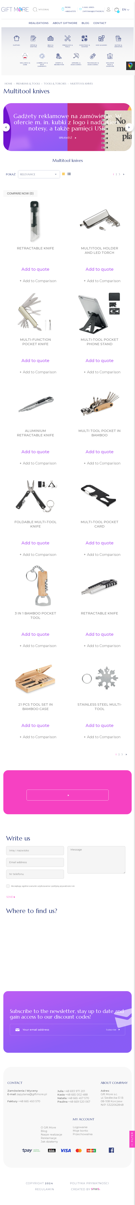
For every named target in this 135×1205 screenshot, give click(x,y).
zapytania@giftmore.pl (93, 11)
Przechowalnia (82, 1134)
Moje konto (80, 1130)
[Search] (43, 9)
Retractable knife (35, 248)
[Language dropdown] (125, 9)
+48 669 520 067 (79, 1101)
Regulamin (44, 1189)
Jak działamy (49, 1141)
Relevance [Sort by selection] (39, 174)
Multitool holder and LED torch (99, 250)
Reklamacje (49, 1138)
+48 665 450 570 (29, 1101)
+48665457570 (70, 11)
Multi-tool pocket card (99, 524)
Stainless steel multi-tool (100, 706)
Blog (44, 1131)
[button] (6, 127)
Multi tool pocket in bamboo (99, 433)
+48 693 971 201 (74, 1091)
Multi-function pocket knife (35, 342)
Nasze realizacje (51, 1134)
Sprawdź (67, 137)
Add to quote (35, 269)
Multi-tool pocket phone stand (99, 342)
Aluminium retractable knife (35, 433)
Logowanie (80, 1127)
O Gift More (48, 1127)
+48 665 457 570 (78, 1098)
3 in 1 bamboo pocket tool (35, 615)
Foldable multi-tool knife (35, 524)
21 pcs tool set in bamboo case (35, 706)
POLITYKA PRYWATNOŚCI (89, 1183)
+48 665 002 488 (76, 1094)
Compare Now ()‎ (20, 193)
